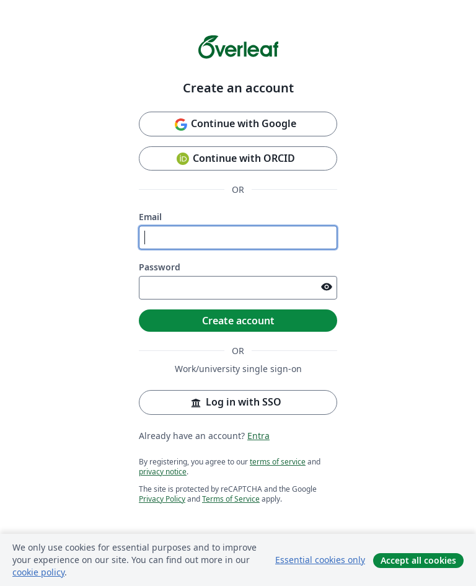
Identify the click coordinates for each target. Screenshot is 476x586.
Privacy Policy (162, 499)
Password (159, 267)
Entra (258, 436)
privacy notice (163, 471)
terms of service (278, 461)
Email (150, 217)
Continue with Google (235, 124)
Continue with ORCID (235, 159)
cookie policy (38, 572)
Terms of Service (231, 499)
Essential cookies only (320, 560)
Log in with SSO (234, 403)
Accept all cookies (418, 560)
